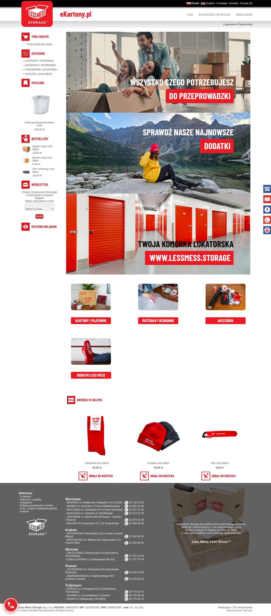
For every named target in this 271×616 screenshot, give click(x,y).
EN (141, 607)
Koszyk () (246, 3)
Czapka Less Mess (158, 463)
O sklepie (222, 3)
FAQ (190, 14)
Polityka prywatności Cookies (36, 505)
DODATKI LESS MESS (39, 73)
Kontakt (233, 3)
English (210, 3)
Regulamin (244, 14)
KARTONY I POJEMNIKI (40, 60)
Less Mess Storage (30, 607)
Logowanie (230, 24)
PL (131, 607)
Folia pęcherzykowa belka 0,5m (39, 124)
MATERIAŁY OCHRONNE (41, 65)
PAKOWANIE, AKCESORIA (41, 69)
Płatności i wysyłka (214, 14)
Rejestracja (245, 24)
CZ (136, 607)
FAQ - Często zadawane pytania (38, 508)
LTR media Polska (242, 607)
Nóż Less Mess (220, 463)
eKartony (24, 610)
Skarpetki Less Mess (97, 463)
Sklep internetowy (234, 610)
